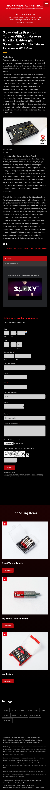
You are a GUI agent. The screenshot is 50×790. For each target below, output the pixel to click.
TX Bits (30, 787)
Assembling (7, 720)
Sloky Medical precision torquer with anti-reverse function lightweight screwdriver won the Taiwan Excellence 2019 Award (25, 19)
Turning (5, 715)
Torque (5, 710)
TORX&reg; (23, 787)
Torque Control (30, 785)
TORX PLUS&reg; (38, 787)
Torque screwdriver (18, 710)
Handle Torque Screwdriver (11, 787)
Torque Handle (22, 782)
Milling (14, 715)
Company (23, 14)
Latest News (31, 14)
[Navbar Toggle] (46, 4)
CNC (43, 710)
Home (16, 14)
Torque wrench (33, 710)
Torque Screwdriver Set (10, 782)
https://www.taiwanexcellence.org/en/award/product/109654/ (25, 248)
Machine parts (35, 715)
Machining (23, 715)
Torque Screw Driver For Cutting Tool (14, 785)
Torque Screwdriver (35, 780)
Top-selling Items (25, 513)
